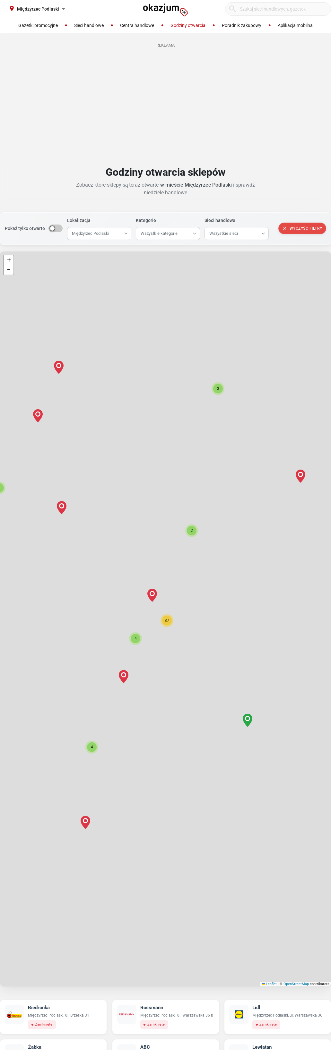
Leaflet (269, 984)
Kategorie (146, 220)
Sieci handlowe (220, 220)
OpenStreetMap (296, 984)
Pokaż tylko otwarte (25, 228)
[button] (167, 620)
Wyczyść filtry (302, 228)
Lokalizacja (79, 220)
